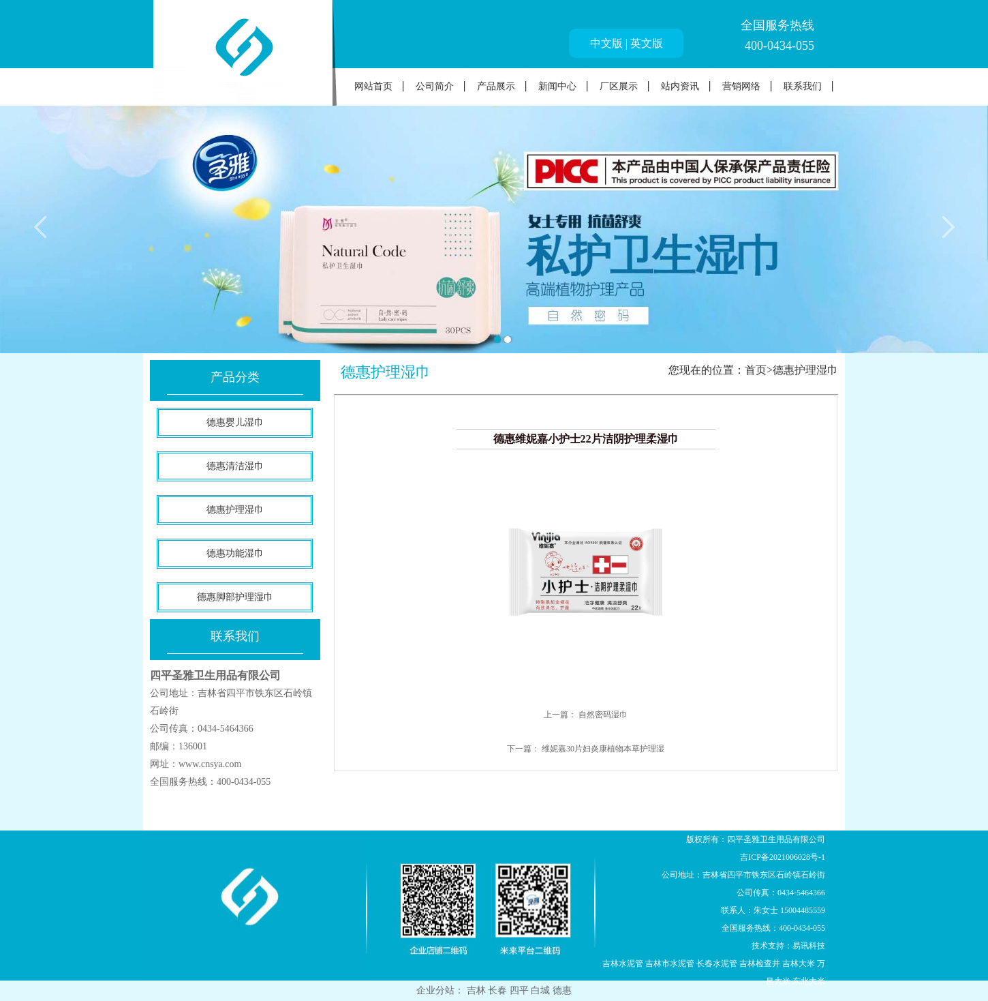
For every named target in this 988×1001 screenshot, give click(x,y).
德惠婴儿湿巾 (235, 422)
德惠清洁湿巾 (235, 466)
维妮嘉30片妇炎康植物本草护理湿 (603, 748)
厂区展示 (619, 86)
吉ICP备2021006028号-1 (782, 857)
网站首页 (373, 86)
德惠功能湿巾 (235, 553)
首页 (756, 370)
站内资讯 (680, 86)
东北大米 (808, 981)
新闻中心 (557, 86)
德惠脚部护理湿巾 (235, 597)
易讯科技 (808, 946)
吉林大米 (798, 963)
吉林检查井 (759, 963)
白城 (542, 990)
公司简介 (435, 86)
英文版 (646, 43)
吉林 (478, 990)
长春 (499, 990)
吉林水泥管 (622, 963)
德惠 (562, 990)
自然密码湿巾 (603, 714)
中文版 (606, 43)
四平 (520, 990)
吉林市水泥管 (669, 963)
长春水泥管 (716, 963)
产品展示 (496, 86)
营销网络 (741, 86)
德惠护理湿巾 (235, 510)
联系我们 (803, 86)
